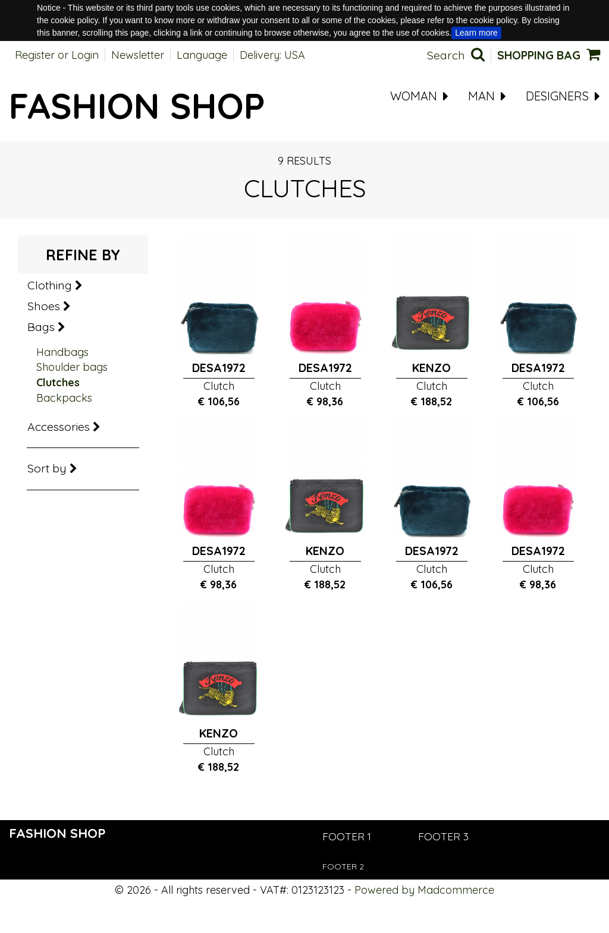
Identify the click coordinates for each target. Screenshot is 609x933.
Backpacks (64, 398)
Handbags (62, 352)
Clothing (55, 285)
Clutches (58, 382)
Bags (46, 327)
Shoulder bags (72, 367)
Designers (563, 97)
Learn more (476, 32)
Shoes (49, 306)
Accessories (64, 427)
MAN (487, 97)
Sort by (52, 468)
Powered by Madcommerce (424, 890)
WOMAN (419, 97)
